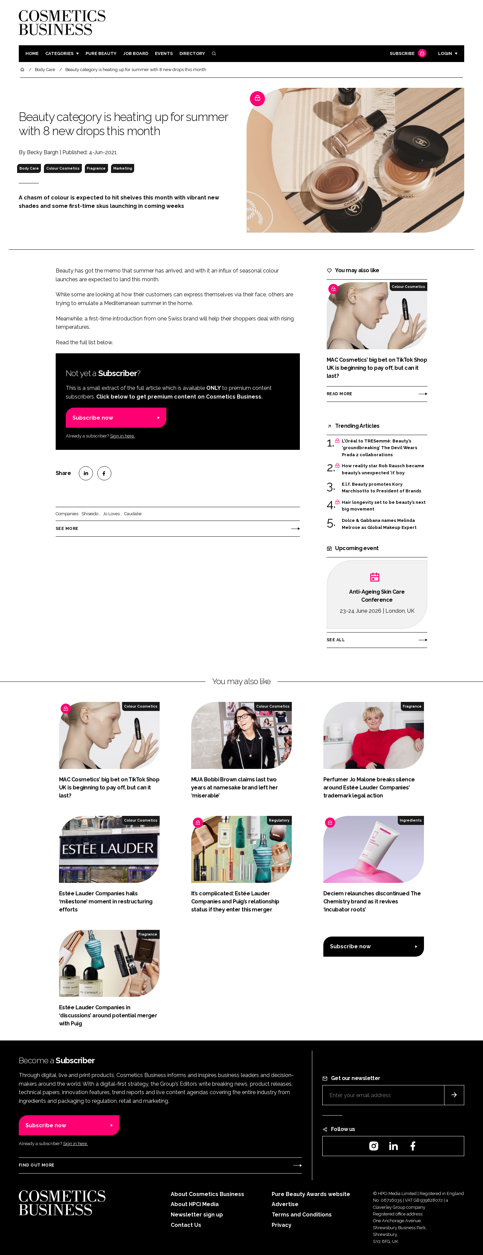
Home (32, 53)
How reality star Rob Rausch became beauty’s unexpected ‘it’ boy (383, 469)
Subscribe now (92, 418)
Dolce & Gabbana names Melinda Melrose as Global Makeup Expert (379, 524)
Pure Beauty (101, 53)
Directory (192, 53)
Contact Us (186, 1225)
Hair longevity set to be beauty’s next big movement (384, 506)
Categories (59, 53)
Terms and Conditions (302, 1214)
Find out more (36, 1165)
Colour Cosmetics (62, 168)
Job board (135, 53)
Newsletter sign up (197, 1214)
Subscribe (407, 54)
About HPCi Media (195, 1204)
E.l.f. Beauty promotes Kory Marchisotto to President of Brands (381, 488)
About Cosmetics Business (207, 1194)
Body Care (29, 168)
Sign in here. (122, 435)
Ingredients (411, 820)
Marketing (122, 168)
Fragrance (96, 168)
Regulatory (279, 820)
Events (164, 53)
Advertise (285, 1204)
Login (445, 53)
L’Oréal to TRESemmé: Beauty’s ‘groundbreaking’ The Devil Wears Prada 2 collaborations (379, 448)
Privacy (281, 1225)
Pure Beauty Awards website (311, 1194)
